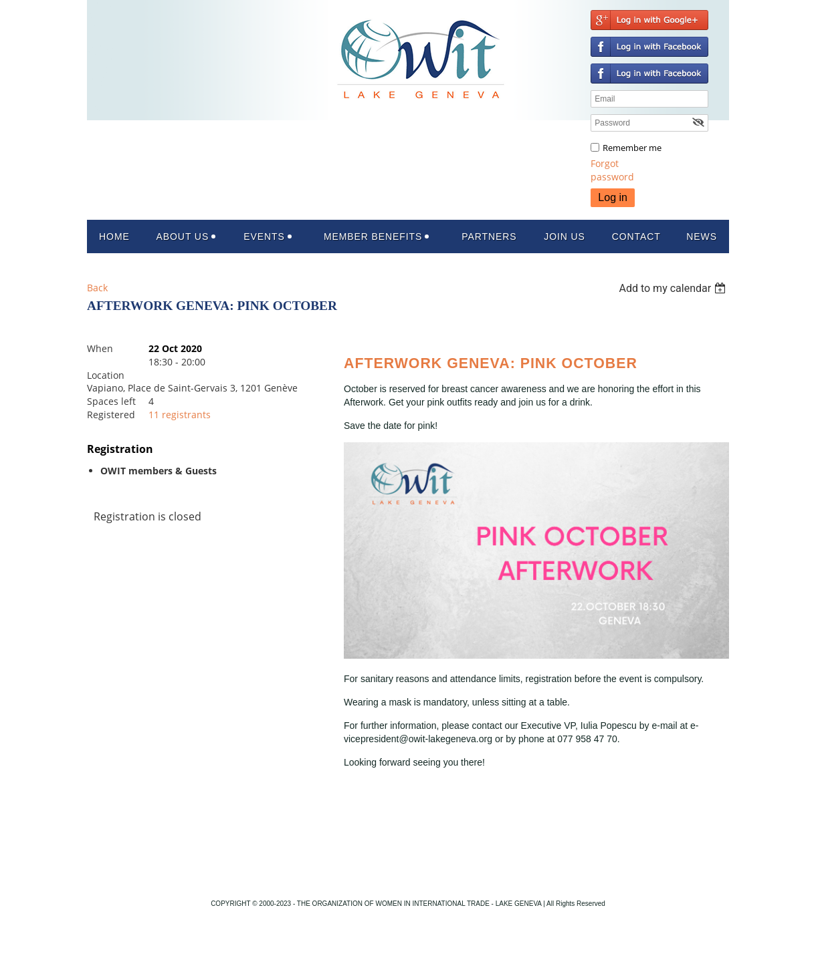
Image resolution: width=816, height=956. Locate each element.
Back (97, 287)
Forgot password (612, 170)
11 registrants (179, 414)
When (100, 348)
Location (105, 375)
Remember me (632, 148)
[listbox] (674, 288)
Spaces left (111, 401)
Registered (111, 414)
